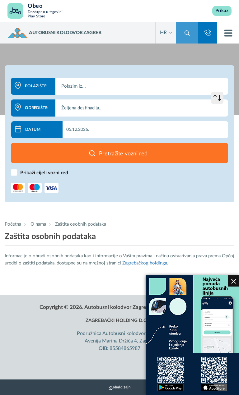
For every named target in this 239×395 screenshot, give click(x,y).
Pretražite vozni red (123, 154)
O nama (38, 224)
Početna (13, 224)
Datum (32, 130)
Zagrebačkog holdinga (144, 263)
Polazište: (36, 86)
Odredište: (36, 108)
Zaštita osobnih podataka (80, 224)
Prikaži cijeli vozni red (44, 172)
